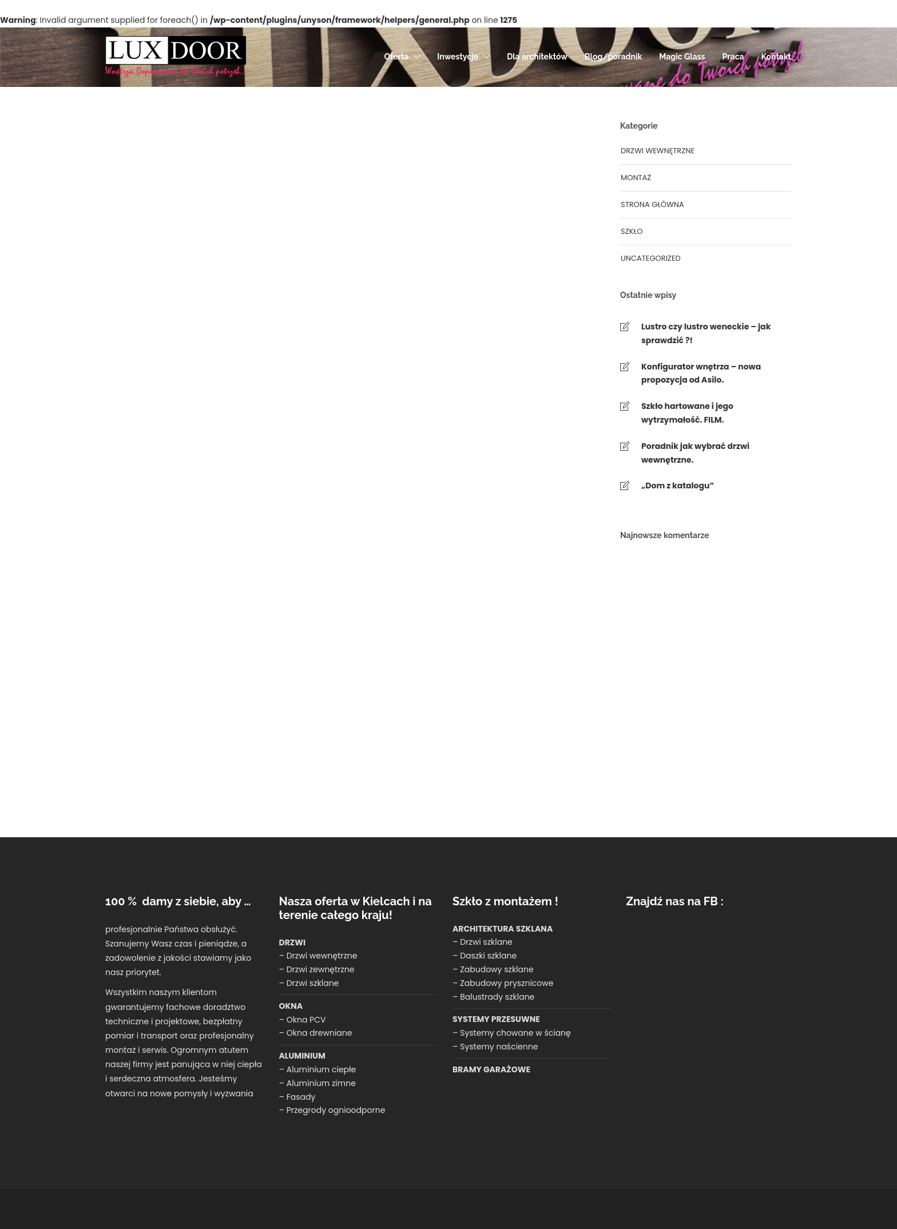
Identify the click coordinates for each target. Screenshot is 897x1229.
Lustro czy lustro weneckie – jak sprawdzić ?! (706, 333)
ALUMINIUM (302, 1055)
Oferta (396, 56)
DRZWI (292, 942)
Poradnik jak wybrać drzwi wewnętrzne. (695, 453)
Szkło (631, 231)
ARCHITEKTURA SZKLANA (503, 928)
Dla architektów (537, 56)
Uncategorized (651, 258)
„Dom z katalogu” (677, 485)
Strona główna (652, 204)
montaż (636, 177)
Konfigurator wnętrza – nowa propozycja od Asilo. (701, 373)
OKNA (291, 1006)
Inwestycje (457, 56)
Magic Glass (682, 56)
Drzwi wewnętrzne (657, 150)
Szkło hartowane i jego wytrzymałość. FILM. (687, 412)
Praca (733, 56)
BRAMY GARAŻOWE (491, 1069)
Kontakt (776, 56)
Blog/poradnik (613, 56)
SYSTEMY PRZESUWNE (496, 1019)
